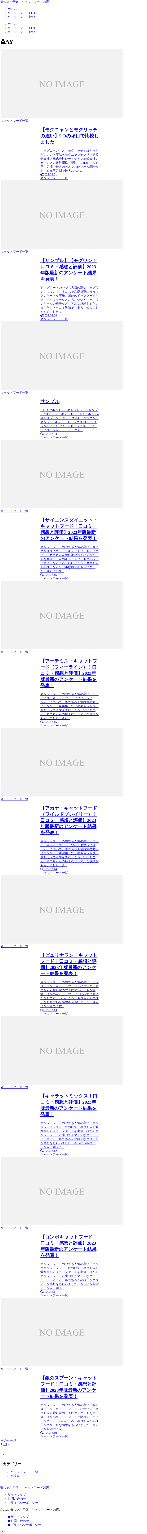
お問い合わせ (17, 1498)
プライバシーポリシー (23, 1502)
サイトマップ (17, 1494)
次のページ (8, 1440)
